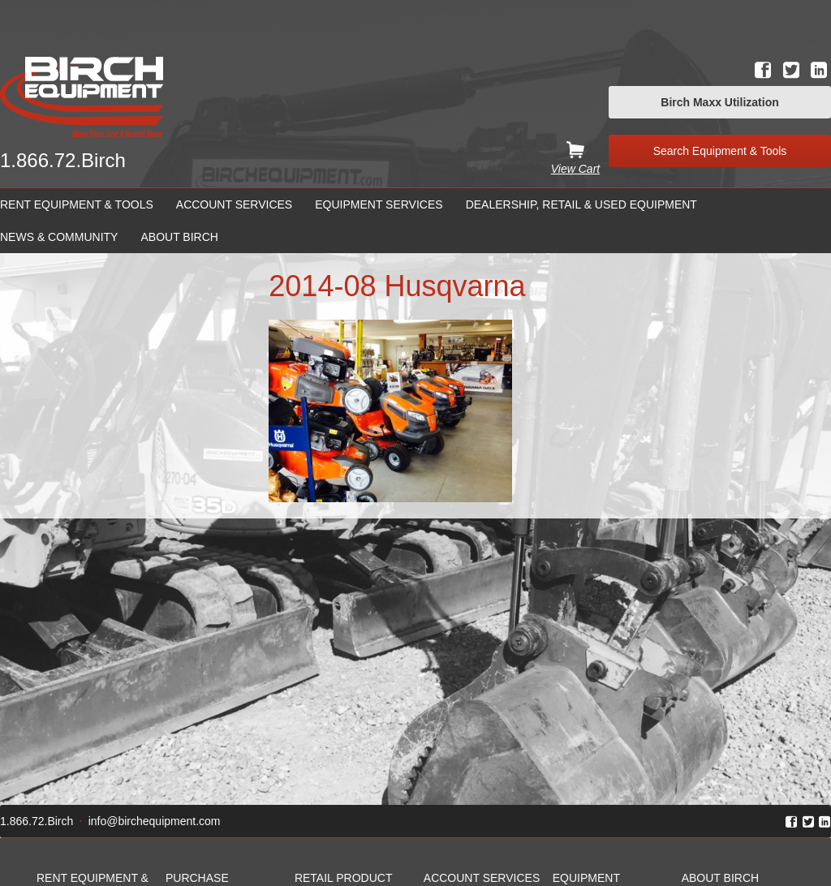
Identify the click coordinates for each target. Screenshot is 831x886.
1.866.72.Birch (63, 160)
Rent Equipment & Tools (76, 204)
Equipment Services (378, 204)
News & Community (59, 236)
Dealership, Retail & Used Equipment (581, 204)
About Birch (178, 236)
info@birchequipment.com (154, 821)
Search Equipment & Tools (720, 150)
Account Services (234, 204)
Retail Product (344, 877)
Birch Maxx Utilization (719, 102)
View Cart (575, 168)
